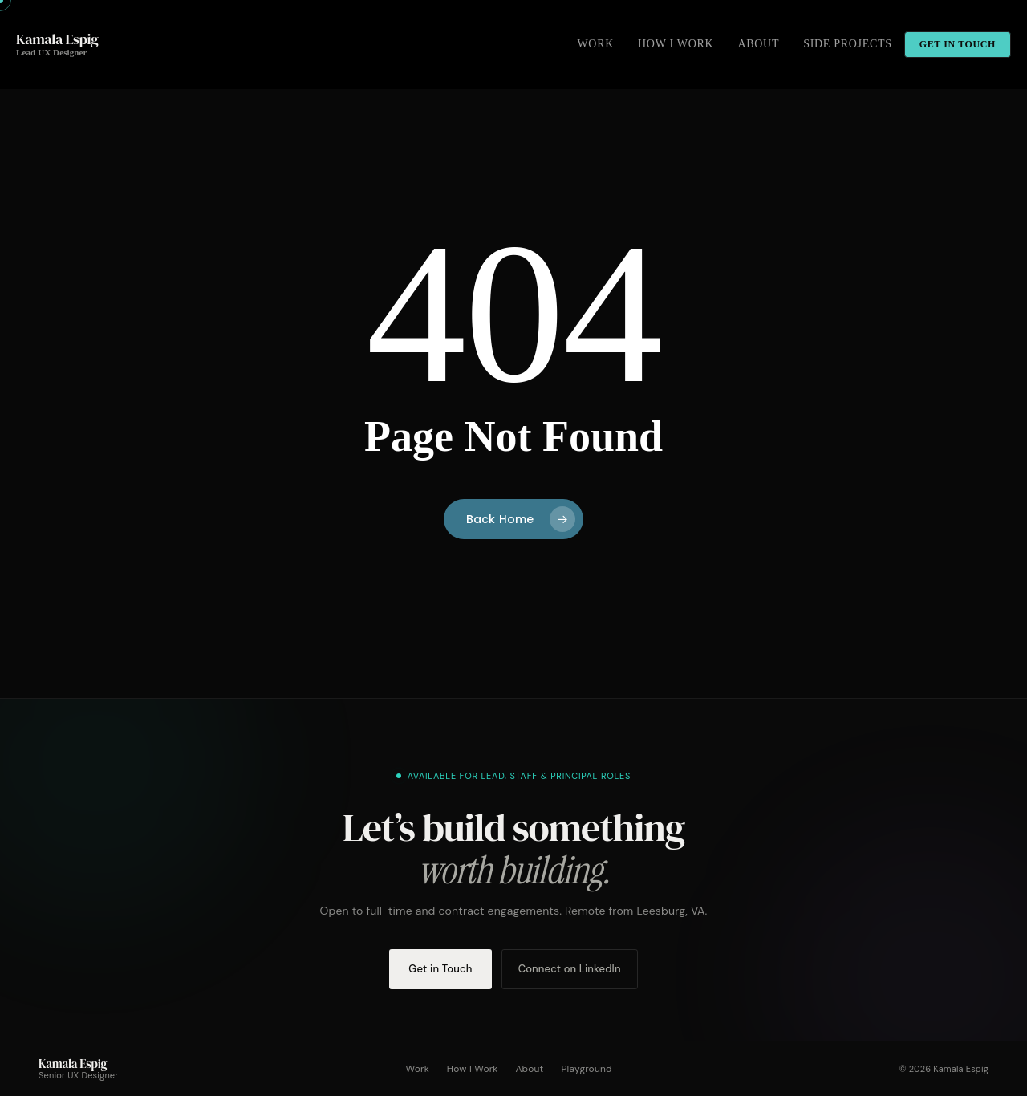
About (529, 1068)
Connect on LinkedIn (569, 969)
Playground (586, 1068)
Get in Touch (440, 969)
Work (417, 1068)
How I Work (472, 1068)
